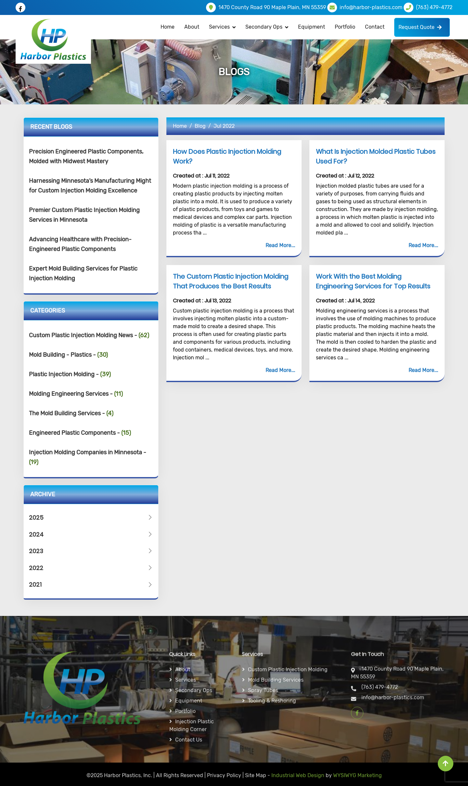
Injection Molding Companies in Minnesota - (87, 457)
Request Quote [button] (420, 27)
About (191, 27)
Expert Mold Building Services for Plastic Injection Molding (83, 273)
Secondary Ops (263, 27)
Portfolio (345, 27)
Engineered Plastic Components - (80, 432)
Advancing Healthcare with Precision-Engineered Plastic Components (80, 244)
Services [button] (219, 27)
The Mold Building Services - (71, 413)
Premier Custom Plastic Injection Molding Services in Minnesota (84, 214)
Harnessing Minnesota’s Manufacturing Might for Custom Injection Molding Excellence (90, 185)
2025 (91, 517)
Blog (200, 126)
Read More (278, 245)
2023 (91, 551)
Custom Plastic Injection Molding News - (89, 335)
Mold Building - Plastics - (68, 354)
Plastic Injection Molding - (70, 374)
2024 (91, 534)
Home (168, 27)
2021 (91, 584)
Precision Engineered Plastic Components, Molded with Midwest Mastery (86, 156)
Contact (374, 27)
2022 (91, 568)
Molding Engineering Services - (76, 393)
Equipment (311, 27)
